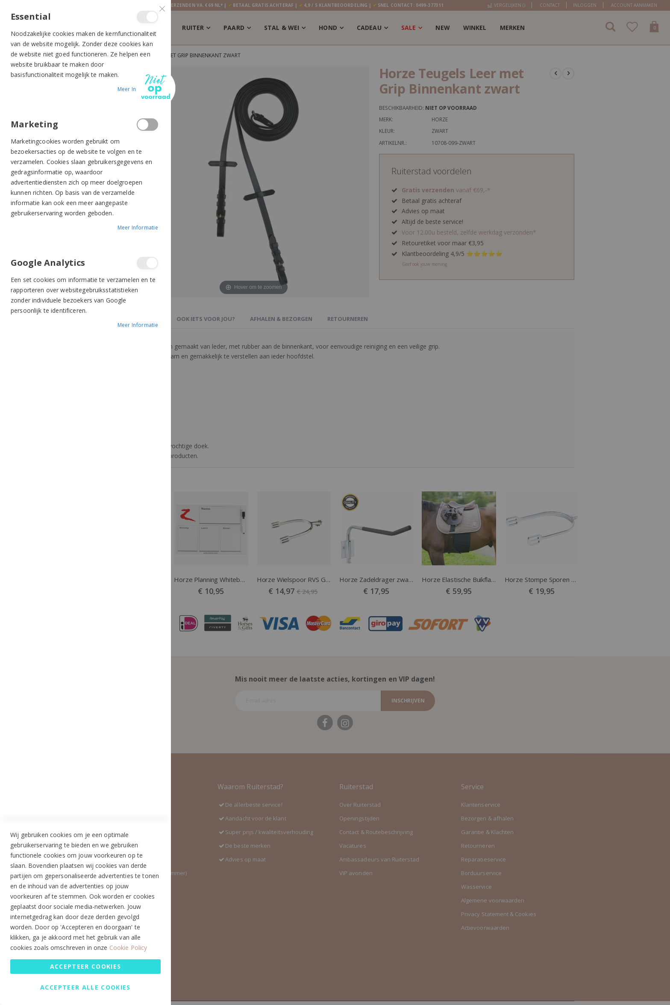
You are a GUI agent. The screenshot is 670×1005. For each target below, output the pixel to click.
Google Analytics (147, 263)
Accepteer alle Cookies (85, 987)
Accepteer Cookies (85, 966)
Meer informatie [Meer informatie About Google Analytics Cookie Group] (138, 325)
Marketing (147, 124)
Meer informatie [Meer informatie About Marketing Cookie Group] (138, 227)
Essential (147, 17)
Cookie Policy (128, 947)
